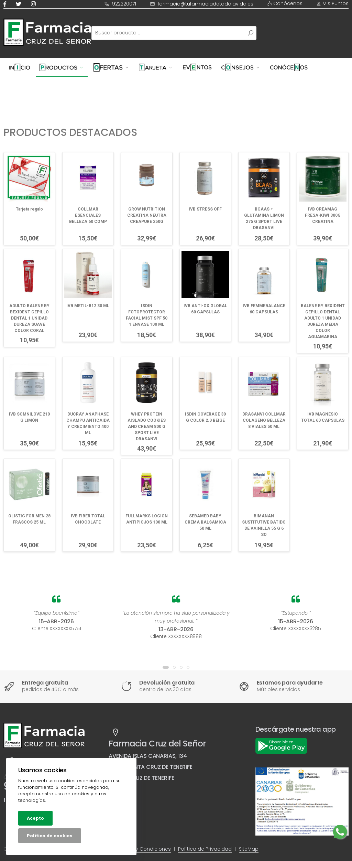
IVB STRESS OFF (205, 209)
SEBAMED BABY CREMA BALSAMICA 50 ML (205, 522)
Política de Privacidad (205, 849)
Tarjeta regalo (29, 209)
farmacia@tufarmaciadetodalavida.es (201, 3)
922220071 (120, 3)
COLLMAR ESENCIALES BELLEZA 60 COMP (88, 215)
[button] (166, 667)
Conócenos (284, 3)
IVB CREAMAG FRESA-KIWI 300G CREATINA (323, 215)
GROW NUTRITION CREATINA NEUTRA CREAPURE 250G (146, 215)
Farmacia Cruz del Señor (157, 743)
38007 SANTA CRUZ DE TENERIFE (150, 767)
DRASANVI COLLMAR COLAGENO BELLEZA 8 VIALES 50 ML (264, 420)
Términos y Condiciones (141, 849)
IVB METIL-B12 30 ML (87, 305)
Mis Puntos (332, 3)
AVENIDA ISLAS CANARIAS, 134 (148, 756)
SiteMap (248, 849)
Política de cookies (50, 836)
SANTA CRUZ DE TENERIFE (141, 778)
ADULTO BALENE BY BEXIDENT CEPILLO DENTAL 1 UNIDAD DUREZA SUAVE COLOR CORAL (29, 318)
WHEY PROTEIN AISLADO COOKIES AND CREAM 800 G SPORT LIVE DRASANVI (147, 426)
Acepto (35, 818)
